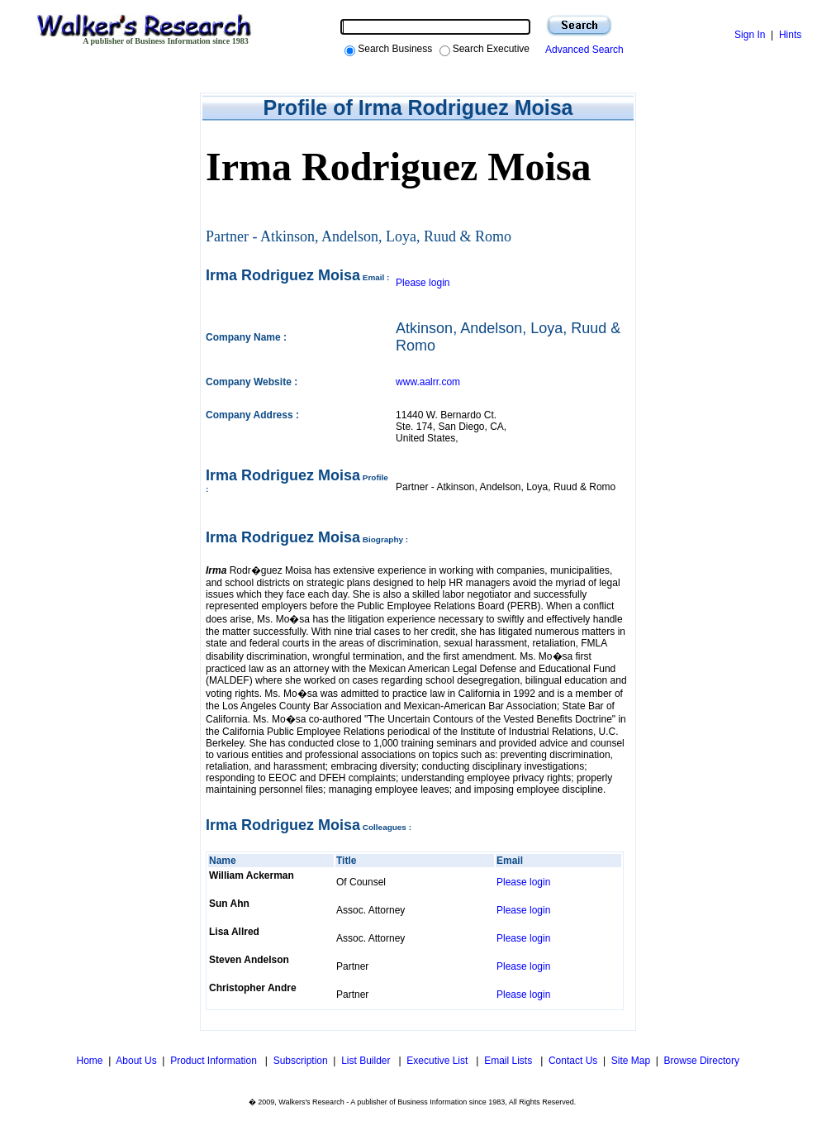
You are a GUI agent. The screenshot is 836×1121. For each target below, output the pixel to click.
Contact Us (573, 1060)
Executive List (438, 1060)
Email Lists (509, 1060)
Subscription (300, 1060)
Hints (790, 35)
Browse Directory (701, 1060)
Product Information (214, 1060)
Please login (422, 283)
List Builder (367, 1060)
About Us (136, 1060)
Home (88, 1060)
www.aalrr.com (428, 382)
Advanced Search (582, 49)
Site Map (630, 1060)
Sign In (749, 35)
